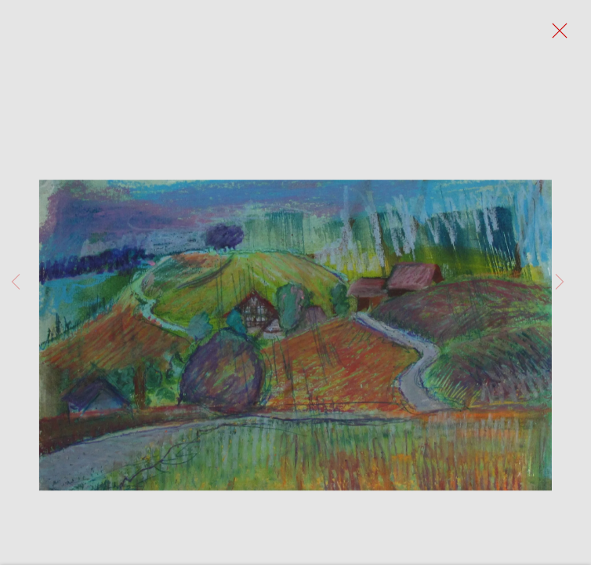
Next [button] (559, 282)
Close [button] (555, 35)
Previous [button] (15, 282)
